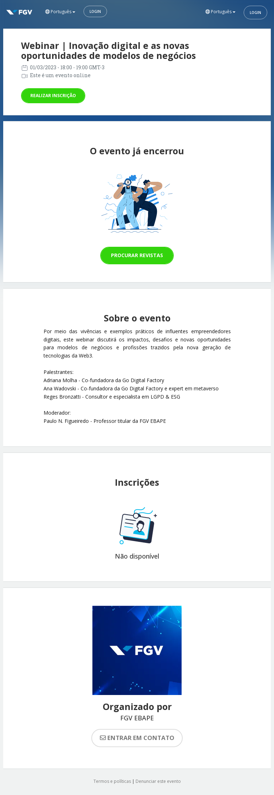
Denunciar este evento (158, 781)
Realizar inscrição (53, 95)
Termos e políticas (112, 781)
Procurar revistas (137, 255)
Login (95, 11)
